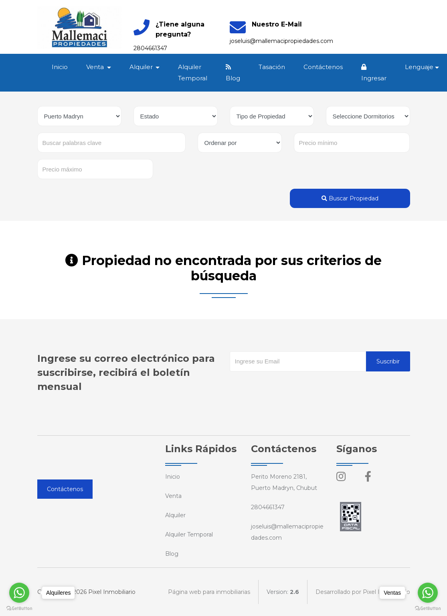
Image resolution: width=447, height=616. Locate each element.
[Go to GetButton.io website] (19, 608)
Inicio (60, 67)
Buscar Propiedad (350, 198)
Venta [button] (96, 67)
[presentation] (291, 387)
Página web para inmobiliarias (209, 592)
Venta (173, 496)
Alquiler (175, 515)
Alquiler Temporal (193, 72)
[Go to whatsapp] (19, 593)
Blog (233, 73)
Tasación (272, 67)
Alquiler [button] (141, 67)
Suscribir (388, 361)
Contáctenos (323, 67)
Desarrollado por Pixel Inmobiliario (363, 592)
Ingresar (374, 73)
